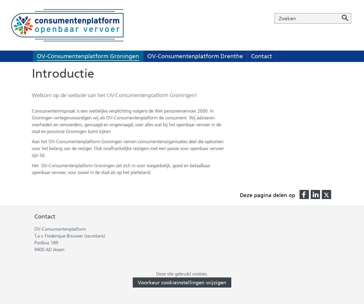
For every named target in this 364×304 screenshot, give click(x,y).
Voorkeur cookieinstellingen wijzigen (182, 282)
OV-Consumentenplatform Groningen (88, 56)
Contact (261, 56)
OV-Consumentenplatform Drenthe (195, 56)
